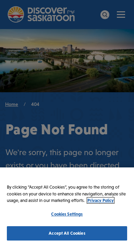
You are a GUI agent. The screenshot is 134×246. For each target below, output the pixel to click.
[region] (67, 206)
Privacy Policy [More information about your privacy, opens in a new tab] (100, 200)
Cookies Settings (67, 214)
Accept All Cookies (67, 233)
